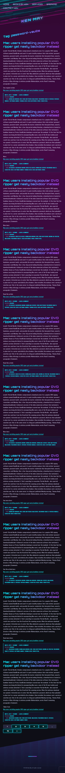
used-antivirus (32, 101)
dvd (21, 99)
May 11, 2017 (8, 95)
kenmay (15, 95)
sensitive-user (9, 170)
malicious (35, 99)
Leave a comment (24, 95)
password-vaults (44, 99)
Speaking (52, 4)
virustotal (44, 101)
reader (12, 97)
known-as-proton (54, 236)
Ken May (32, 20)
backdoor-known (20, 167)
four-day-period (27, 99)
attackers (12, 167)
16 (8, 731)
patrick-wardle (14, 376)
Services (37, 4)
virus (39, 101)
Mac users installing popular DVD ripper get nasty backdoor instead (31, 44)
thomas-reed (23, 101)
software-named (14, 101)
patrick (51, 99)
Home (6, 4)
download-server (41, 167)
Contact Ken (10, 8)
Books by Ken (20, 4)
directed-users (30, 167)
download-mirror (14, 99)
